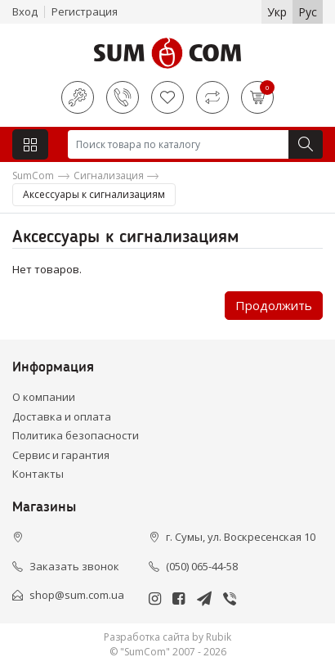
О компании (43, 396)
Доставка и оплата (61, 416)
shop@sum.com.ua (76, 594)
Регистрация (84, 11)
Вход (25, 11)
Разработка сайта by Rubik (167, 637)
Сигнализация (109, 175)
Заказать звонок (74, 566)
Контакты (38, 473)
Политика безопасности (75, 435)
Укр (277, 12)
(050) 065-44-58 (202, 566)
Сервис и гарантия (60, 455)
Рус (307, 12)
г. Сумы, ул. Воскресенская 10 (240, 536)
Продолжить (273, 305)
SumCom (33, 175)
